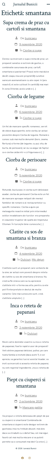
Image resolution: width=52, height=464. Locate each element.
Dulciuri (26, 259)
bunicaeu (31, 38)
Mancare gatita (32, 407)
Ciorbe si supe (32, 50)
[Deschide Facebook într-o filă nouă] (22, 458)
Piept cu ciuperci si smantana (26, 382)
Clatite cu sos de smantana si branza (26, 235)
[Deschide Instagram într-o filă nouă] (29, 458)
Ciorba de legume (26, 96)
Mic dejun (38, 259)
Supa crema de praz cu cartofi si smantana (26, 25)
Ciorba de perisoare (26, 159)
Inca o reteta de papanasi (26, 309)
